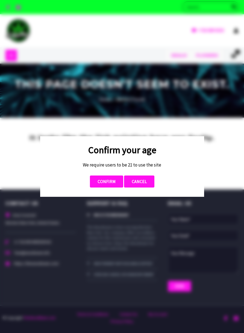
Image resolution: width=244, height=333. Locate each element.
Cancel (139, 181)
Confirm (107, 181)
